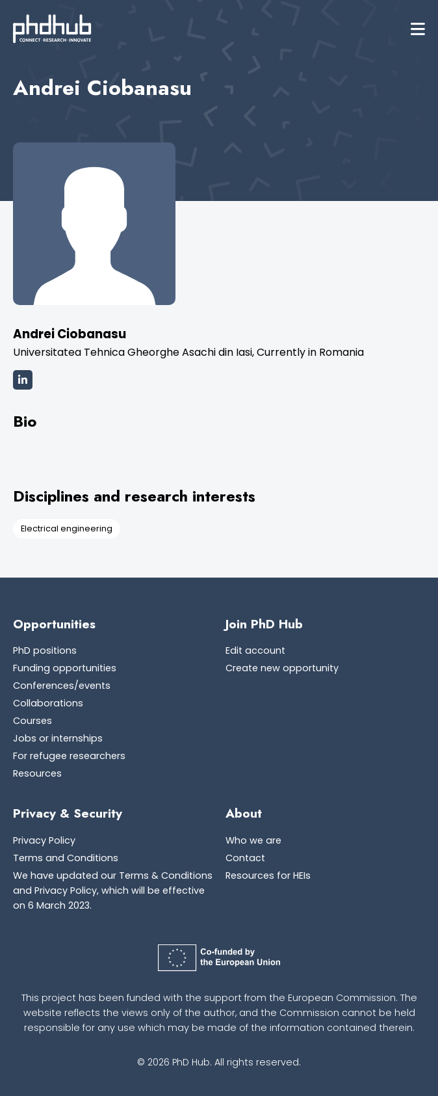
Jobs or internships (58, 738)
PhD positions (45, 650)
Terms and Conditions (65, 857)
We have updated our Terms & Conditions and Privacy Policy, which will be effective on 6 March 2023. (113, 890)
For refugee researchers (69, 755)
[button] (418, 29)
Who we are (253, 840)
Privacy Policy (44, 840)
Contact (245, 857)
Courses (32, 720)
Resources (37, 773)
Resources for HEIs (268, 875)
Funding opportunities (64, 668)
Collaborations (48, 703)
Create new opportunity (282, 668)
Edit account (255, 650)
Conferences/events (61, 685)
